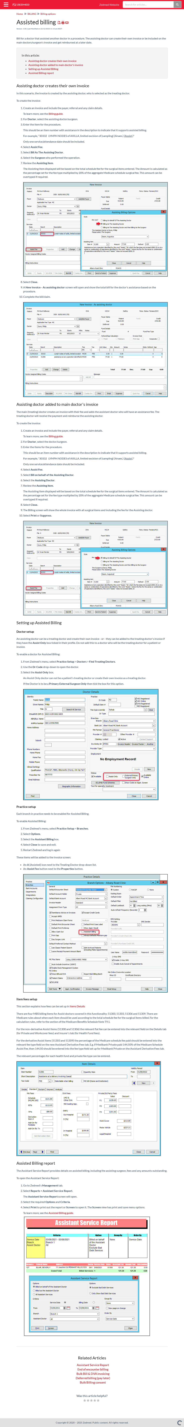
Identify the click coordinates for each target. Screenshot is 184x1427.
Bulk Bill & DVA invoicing (92, 1374)
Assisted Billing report (41, 72)
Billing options (48, 13)
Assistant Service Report (93, 1365)
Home (19, 13)
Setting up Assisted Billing (43, 68)
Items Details (77, 1006)
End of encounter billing (92, 1369)
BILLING (32, 13)
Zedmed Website (109, 4)
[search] (148, 4)
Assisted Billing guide (61, 1212)
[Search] (177, 4)
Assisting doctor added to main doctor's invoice (55, 64)
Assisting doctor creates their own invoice (52, 60)
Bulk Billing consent (93, 1382)
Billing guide (56, 113)
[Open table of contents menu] (7, 4)
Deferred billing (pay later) (93, 1378)
